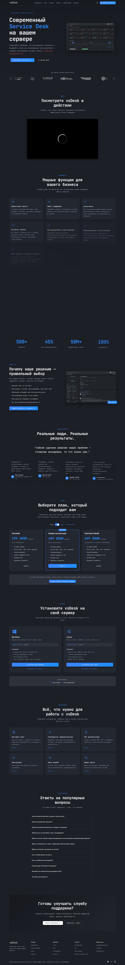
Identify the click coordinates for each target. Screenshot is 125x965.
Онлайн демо (43, 60)
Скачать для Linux (90, 665)
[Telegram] (108, 962)
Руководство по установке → (35, 668)
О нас (54, 945)
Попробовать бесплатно (107, 3)
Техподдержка (57, 951)
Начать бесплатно (52, 923)
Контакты (76, 3)
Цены (45, 3)
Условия (98, 948)
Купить (26, 566)
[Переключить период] (57, 524)
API (76, 948)
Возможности (38, 3)
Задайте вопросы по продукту (23, 408)
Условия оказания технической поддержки (62, 581)
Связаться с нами (73, 923)
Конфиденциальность (102, 945)
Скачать (51, 3)
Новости (58, 3)
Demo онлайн (55, 682)
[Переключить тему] (97, 2)
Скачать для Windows (35, 665)
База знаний (78, 951)
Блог (54, 948)
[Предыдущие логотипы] (10, 78)
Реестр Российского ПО (81, 954)
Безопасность (100, 951)
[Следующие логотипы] (114, 78)
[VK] (111, 962)
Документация (67, 3)
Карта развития (35, 948)
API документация (68, 682)
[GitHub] (115, 962)
